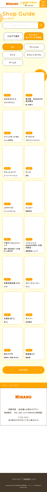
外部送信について (29, 479)
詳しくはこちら (29, 5)
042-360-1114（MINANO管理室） (28, 412)
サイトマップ (16, 479)
